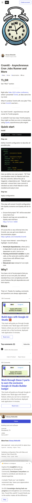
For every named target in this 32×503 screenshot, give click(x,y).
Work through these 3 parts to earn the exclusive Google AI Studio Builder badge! (15, 384)
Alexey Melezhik (10, 55)
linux (22, 75)
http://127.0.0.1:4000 (10, 222)
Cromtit (8, 103)
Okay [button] (4, 499)
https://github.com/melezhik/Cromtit (13, 237)
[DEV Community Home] (7, 2)
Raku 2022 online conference (18, 92)
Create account (25, 2)
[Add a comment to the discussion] (17, 351)
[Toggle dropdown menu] (29, 298)
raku (3, 75)
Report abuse (21, 357)
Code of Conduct (11, 357)
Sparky (7, 122)
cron (8, 75)
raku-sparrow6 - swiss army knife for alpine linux (16, 446)
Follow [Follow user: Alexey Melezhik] (16, 421)
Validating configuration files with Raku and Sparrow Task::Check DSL (16, 454)
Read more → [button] (7, 337)
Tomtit (15, 95)
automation (15, 75)
